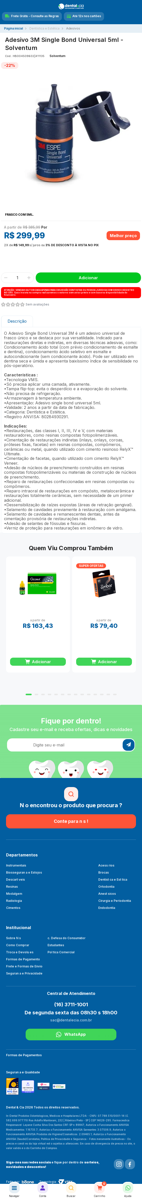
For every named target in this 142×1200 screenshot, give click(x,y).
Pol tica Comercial (61, 952)
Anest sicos (107, 894)
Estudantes (56, 945)
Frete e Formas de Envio (24, 966)
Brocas (103, 872)
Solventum (57, 56)
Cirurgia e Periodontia (114, 901)
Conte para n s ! (71, 821)
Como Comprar (17, 945)
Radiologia (14, 901)
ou (51, 245)
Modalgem (14, 894)
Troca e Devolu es (19, 952)
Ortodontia (106, 886)
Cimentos (13, 908)
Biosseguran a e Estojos (24, 872)
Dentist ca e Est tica (112, 879)
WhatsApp (71, 1034)
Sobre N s (13, 938)
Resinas (12, 886)
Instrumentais (16, 865)
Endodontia (106, 908)
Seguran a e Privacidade (24, 973)
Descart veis (15, 879)
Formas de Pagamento (23, 959)
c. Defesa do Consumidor (67, 938)
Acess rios (106, 865)
